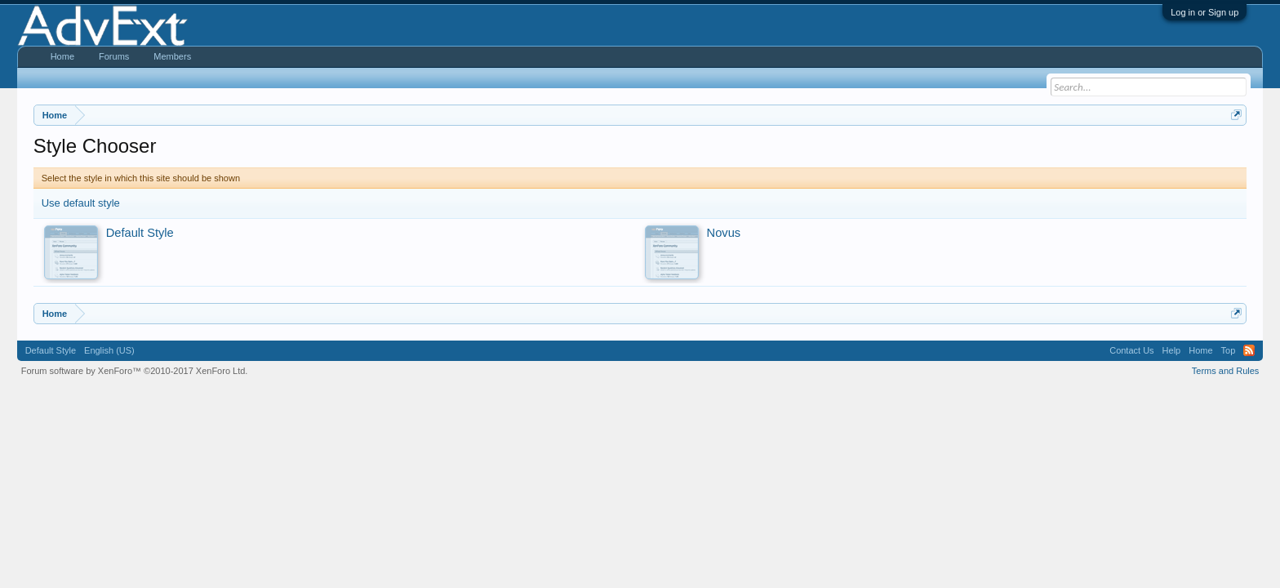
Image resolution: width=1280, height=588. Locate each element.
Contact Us (1131, 350)
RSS (1249, 350)
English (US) (109, 350)
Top (1228, 350)
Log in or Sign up (1204, 12)
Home (62, 56)
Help (1171, 350)
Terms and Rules (1226, 371)
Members (172, 56)
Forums (114, 56)
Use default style (81, 203)
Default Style (50, 350)
